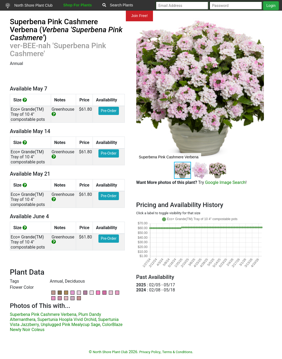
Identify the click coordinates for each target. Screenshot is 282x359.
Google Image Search (225, 182)
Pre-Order (109, 111)
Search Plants (117, 5)
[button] (259, 89)
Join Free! (139, 16)
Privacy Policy (149, 352)
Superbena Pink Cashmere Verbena (43, 314)
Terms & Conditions (177, 352)
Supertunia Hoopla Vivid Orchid (66, 319)
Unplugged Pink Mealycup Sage (70, 324)
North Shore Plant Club (29, 5)
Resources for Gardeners (26, 16)
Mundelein (109, 16)
